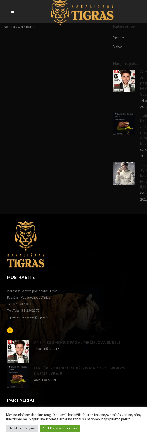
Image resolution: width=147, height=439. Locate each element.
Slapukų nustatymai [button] (22, 428)
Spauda (118, 37)
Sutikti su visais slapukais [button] (60, 428)
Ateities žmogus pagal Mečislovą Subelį (77, 342)
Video (117, 46)
